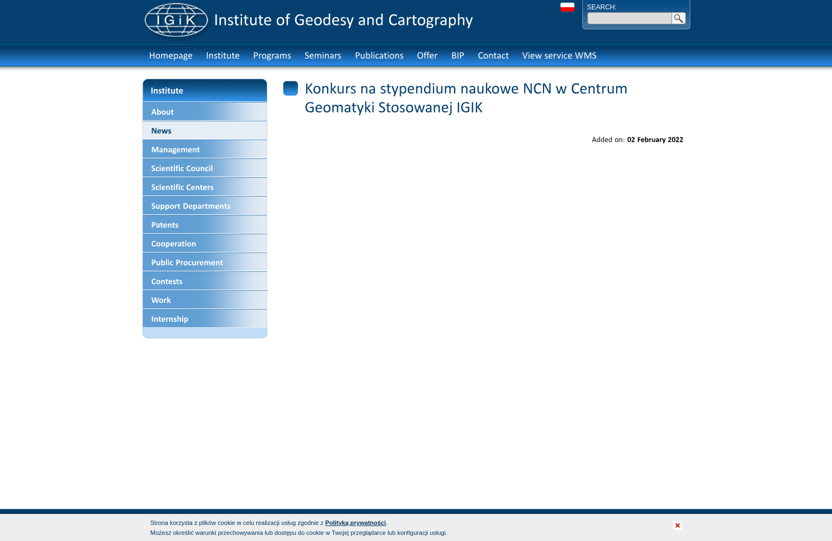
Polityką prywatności (355, 522)
